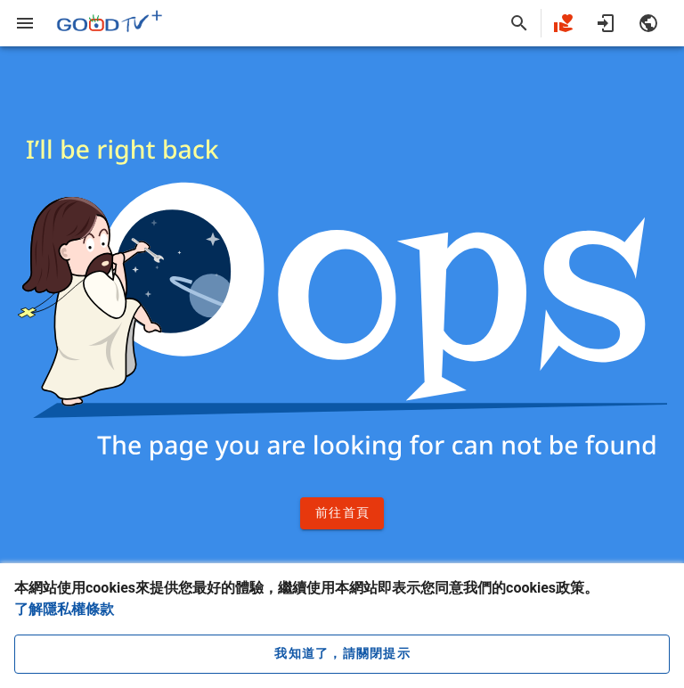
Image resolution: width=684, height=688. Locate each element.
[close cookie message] (342, 654)
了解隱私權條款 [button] (64, 609)
